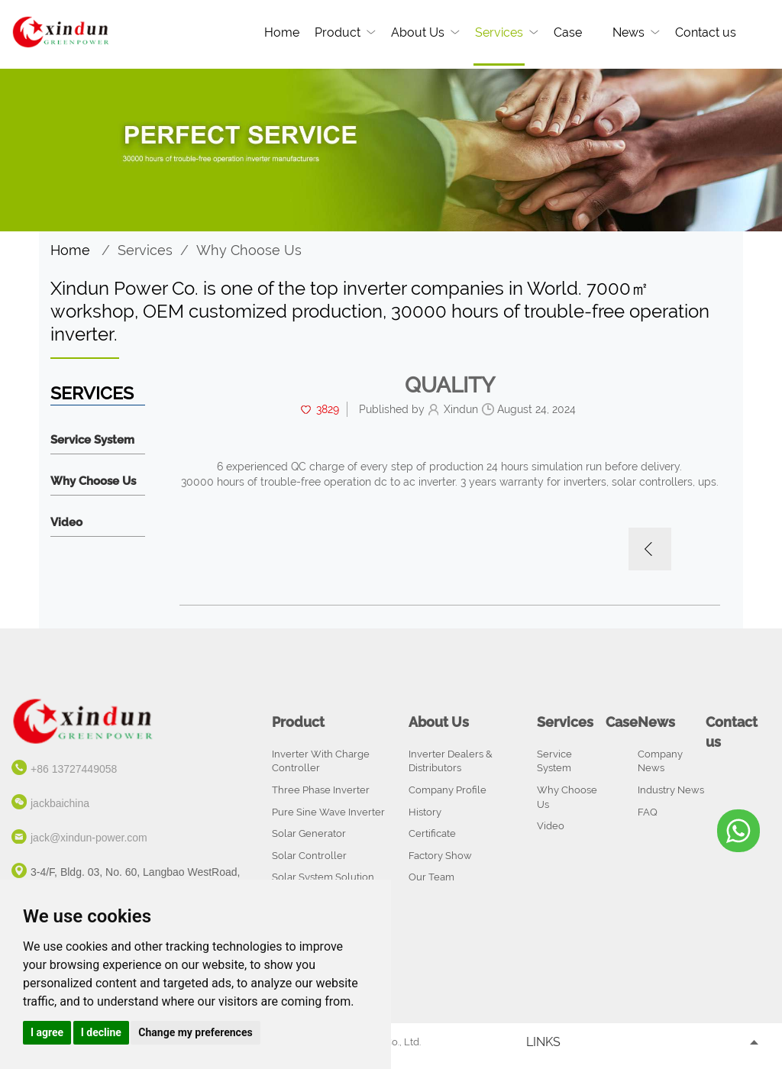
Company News (660, 761)
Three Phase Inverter (321, 790)
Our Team (431, 877)
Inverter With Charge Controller (321, 761)
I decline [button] (101, 1032)
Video (66, 522)
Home (281, 32)
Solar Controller (309, 855)
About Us (417, 32)
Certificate (432, 833)
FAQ (648, 812)
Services (499, 32)
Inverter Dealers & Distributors (451, 761)
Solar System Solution (323, 877)
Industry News (671, 790)
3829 (327, 409)
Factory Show (440, 855)
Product (337, 32)
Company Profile (447, 790)
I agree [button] (47, 1032)
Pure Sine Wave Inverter (328, 812)
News (628, 32)
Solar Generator (309, 833)
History (425, 812)
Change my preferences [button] (195, 1032)
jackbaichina (60, 803)
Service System (92, 440)
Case (568, 32)
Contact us (705, 32)
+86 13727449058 (74, 769)
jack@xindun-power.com (89, 838)
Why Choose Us (249, 250)
